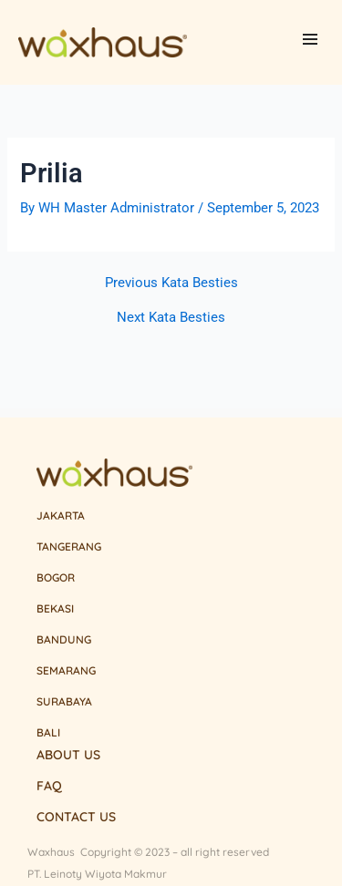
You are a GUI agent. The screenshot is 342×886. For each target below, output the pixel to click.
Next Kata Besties (171, 318)
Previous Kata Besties (171, 283)
